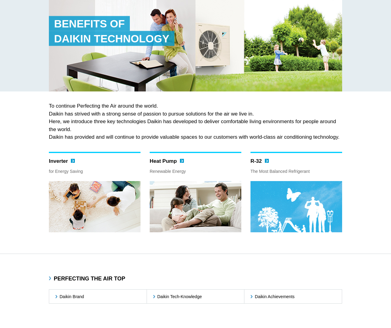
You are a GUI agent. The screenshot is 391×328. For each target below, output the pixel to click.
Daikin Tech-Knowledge (179, 296)
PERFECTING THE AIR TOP (89, 279)
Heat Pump (163, 161)
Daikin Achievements (274, 296)
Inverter (58, 161)
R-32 (256, 161)
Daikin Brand (72, 296)
